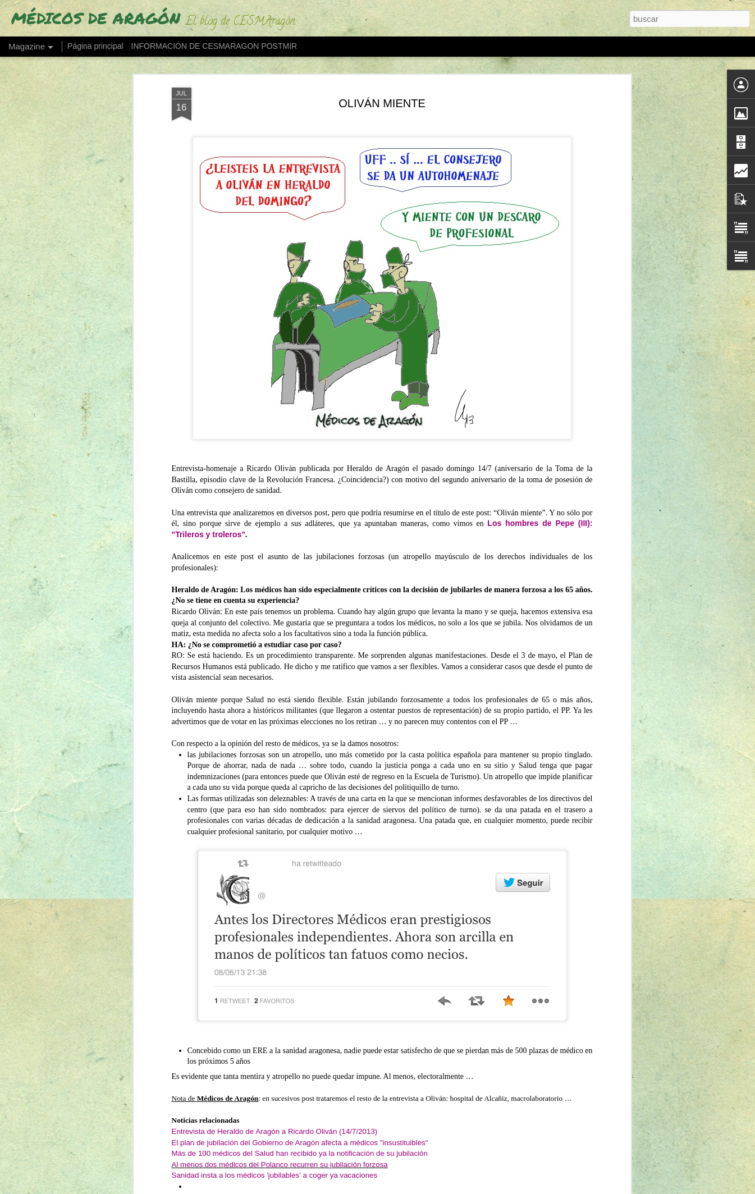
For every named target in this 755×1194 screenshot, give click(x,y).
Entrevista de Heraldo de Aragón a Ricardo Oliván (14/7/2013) (275, 1089)
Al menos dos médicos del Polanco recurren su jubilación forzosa (280, 1122)
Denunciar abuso (497, 1187)
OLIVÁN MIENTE (381, 60)
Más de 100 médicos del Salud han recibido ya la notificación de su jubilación (300, 1111)
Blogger (460, 1187)
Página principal (95, 46)
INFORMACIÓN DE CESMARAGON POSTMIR (214, 46)
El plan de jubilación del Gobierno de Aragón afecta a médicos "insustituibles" (300, 1100)
